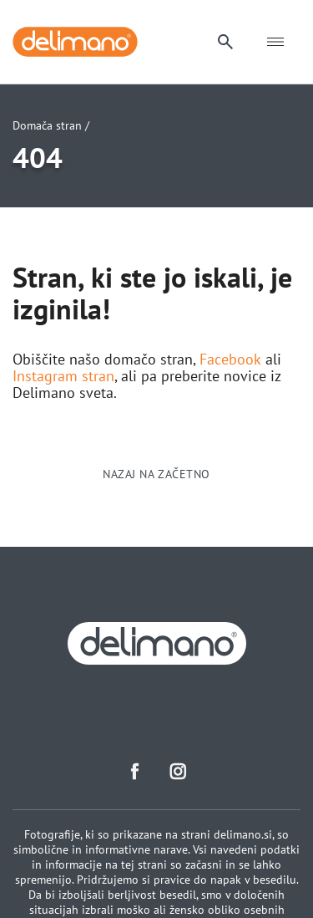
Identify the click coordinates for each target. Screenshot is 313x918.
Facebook (230, 359)
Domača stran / (51, 125)
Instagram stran (63, 376)
